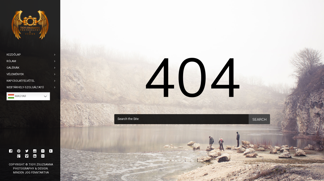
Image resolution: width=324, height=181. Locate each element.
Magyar (17, 96)
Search (259, 119)
